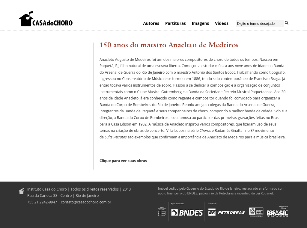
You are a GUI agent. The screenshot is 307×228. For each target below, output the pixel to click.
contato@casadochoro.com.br (86, 202)
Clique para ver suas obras (123, 160)
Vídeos (221, 23)
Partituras (175, 23)
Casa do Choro (46, 18)
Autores (151, 23)
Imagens (200, 23)
